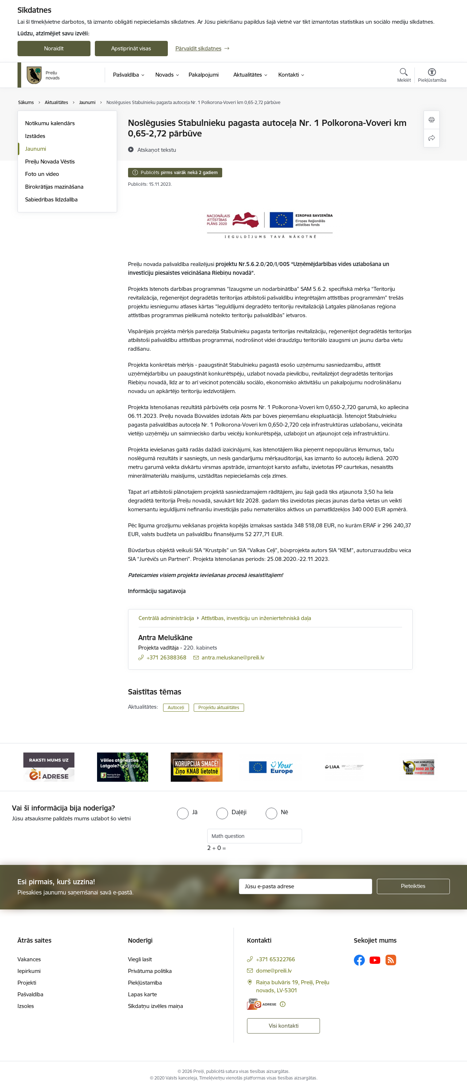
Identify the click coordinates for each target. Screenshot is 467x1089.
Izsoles (26, 1006)
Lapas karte (142, 994)
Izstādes (35, 135)
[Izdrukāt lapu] (431, 120)
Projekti (27, 982)
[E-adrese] (261, 1004)
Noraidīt (53, 48)
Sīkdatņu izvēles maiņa (155, 1006)
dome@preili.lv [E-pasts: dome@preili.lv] (274, 970)
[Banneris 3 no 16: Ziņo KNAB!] (197, 766)
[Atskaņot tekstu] (157, 149)
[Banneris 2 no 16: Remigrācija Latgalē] (122, 766)
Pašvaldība (30, 994)
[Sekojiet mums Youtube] (375, 959)
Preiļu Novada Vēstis (50, 161)
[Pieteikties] (413, 886)
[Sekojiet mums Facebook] (359, 960)
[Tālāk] (433, 767)
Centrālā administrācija (166, 618)
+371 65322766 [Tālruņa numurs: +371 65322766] (275, 959)
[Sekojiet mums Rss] (390, 960)
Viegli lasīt (140, 959)
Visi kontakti (283, 1025)
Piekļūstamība (145, 982)
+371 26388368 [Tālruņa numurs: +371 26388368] (166, 657)
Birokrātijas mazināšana (54, 186)
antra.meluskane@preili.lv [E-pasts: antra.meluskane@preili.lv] (233, 657)
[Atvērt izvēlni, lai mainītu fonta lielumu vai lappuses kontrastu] (432, 76)
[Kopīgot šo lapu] (431, 138)
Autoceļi (176, 707)
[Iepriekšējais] (34, 767)
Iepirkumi (29, 970)
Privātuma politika (150, 970)
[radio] (187, 812)
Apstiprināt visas (131, 48)
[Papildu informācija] (282, 1004)
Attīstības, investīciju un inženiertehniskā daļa (256, 618)
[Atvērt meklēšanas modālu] (404, 76)
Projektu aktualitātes (218, 707)
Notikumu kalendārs (50, 123)
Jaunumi (35, 148)
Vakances (29, 959)
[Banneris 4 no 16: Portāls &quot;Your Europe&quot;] (270, 766)
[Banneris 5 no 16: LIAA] (344, 766)
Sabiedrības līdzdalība (51, 199)
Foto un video (42, 173)
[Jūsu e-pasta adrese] (305, 886)
